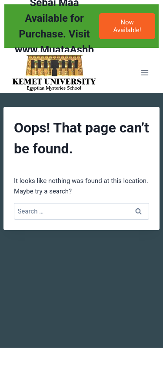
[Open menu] (144, 72)
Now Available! (127, 26)
